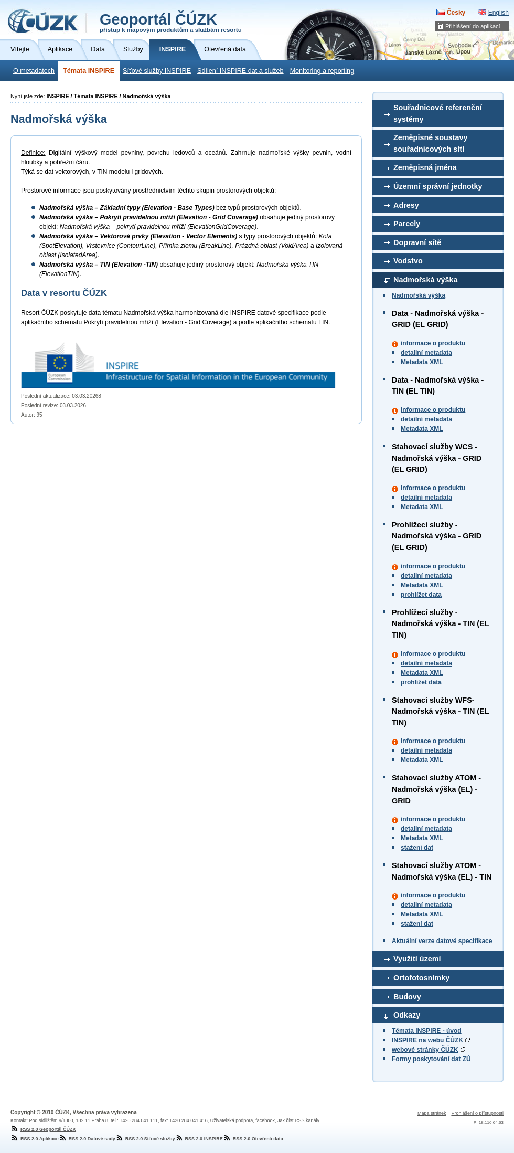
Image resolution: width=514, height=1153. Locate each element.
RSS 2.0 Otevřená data (253, 1138)
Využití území (417, 959)
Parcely (406, 223)
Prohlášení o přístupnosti (477, 1113)
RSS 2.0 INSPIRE (199, 1138)
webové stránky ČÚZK (425, 1049)
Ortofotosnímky (421, 978)
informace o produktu (433, 343)
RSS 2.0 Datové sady (87, 1138)
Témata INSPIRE (88, 71)
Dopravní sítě (417, 242)
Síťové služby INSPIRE (157, 71)
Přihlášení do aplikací (472, 26)
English (498, 12)
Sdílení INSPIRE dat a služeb (240, 71)
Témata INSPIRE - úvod (427, 1030)
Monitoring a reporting (322, 71)
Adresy (406, 205)
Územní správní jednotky (438, 186)
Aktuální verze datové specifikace (442, 941)
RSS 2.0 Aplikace (34, 1138)
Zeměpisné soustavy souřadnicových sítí (430, 143)
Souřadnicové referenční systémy (437, 113)
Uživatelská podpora (231, 1120)
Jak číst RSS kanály (298, 1120)
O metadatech (34, 71)
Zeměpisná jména (425, 167)
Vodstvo (408, 261)
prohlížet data (421, 594)
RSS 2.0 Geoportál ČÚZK (43, 1129)
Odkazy (406, 1015)
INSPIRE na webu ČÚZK (431, 1040)
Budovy (407, 996)
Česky (456, 12)
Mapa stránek (431, 1113)
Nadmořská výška (425, 280)
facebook (265, 1120)
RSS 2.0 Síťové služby (145, 1138)
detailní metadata (426, 352)
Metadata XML (422, 362)
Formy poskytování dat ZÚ (431, 1059)
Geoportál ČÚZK (171, 22)
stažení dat (417, 847)
